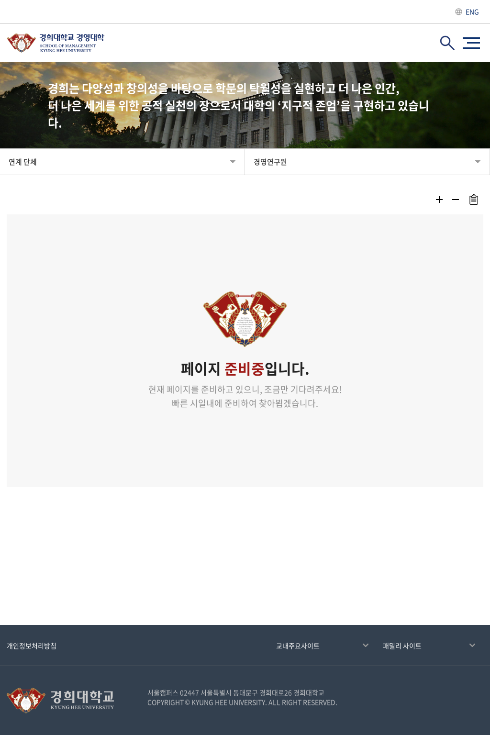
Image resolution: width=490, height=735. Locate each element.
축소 (455, 199)
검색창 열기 (447, 43)
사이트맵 (471, 43)
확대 (439, 199)
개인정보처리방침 (31, 645)
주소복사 (473, 199)
